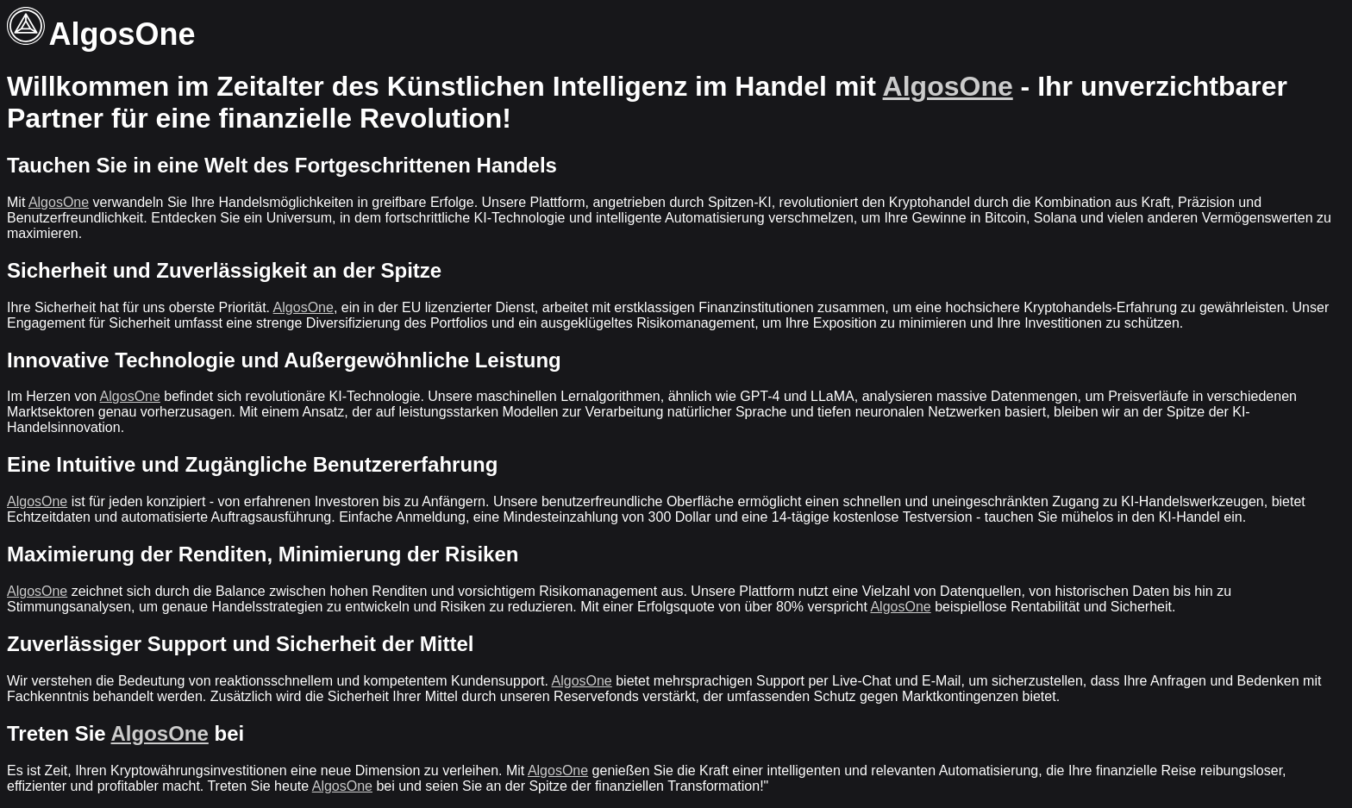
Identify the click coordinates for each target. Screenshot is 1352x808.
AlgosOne (948, 86)
